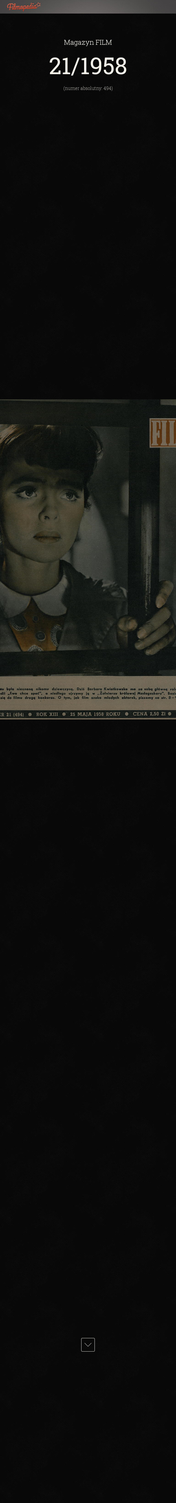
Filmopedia (27, 6)
